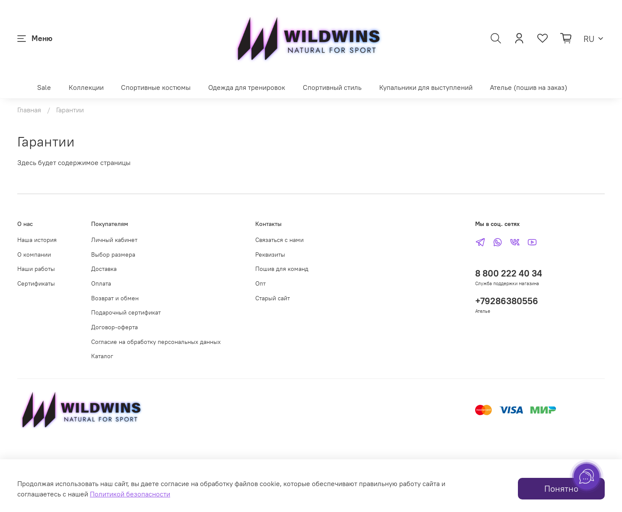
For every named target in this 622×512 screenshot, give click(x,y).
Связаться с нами (279, 240)
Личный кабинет (114, 240)
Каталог (102, 356)
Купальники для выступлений (426, 87)
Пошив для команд (281, 269)
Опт (260, 283)
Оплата (101, 283)
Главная (29, 109)
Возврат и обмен (115, 298)
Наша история (37, 240)
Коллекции (86, 87)
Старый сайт (272, 298)
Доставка (104, 269)
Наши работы (36, 269)
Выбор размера (113, 254)
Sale (44, 87)
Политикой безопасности (130, 494)
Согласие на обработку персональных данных (156, 342)
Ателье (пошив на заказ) (528, 87)
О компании (34, 254)
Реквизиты (270, 254)
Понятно (561, 488)
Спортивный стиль (332, 87)
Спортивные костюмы (155, 87)
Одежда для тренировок (246, 87)
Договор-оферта (114, 327)
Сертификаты (36, 283)
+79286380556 (506, 301)
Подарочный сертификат (126, 312)
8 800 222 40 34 (508, 273)
